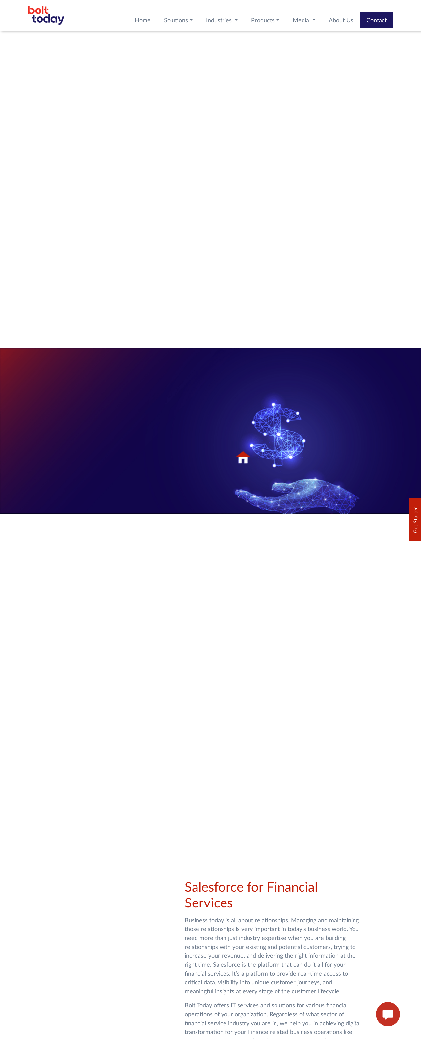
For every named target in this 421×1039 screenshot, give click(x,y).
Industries (219, 20)
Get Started (415, 519)
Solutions (176, 20)
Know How (54, 767)
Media (302, 20)
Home (143, 20)
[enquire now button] (388, 1014)
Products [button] (263, 20)
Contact (376, 20)
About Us (341, 20)
